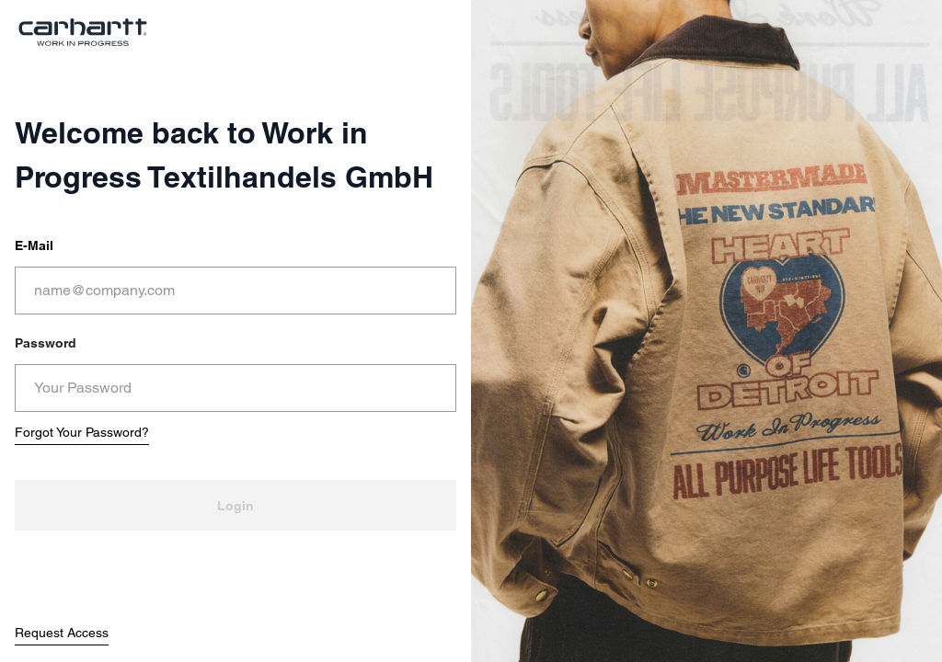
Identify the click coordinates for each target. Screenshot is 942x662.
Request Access (62, 632)
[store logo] (82, 32)
